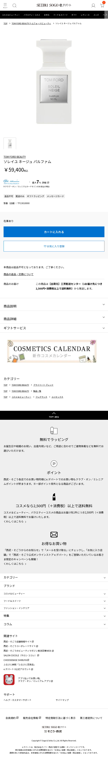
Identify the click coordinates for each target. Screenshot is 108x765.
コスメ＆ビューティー (11, 14)
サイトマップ (62, 699)
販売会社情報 (30, 718)
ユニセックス (57, 397)
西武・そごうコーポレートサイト (20, 645)
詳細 (44, 182)
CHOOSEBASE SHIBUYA (15, 659)
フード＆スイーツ (60, 14)
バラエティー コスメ (32, 14)
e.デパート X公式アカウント (17, 669)
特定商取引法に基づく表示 (61, 718)
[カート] (102, 5)
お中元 (46, 14)
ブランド (9, 586)
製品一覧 (37, 391)
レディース (85, 14)
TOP (5, 23)
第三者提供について (91, 718)
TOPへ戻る (54, 416)
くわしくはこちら (14, 521)
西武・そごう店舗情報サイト (17, 641)
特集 (6, 615)
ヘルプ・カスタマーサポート (17, 699)
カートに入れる (54, 232)
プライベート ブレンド (43, 385)
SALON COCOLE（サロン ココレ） (20, 655)
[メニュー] (5, 5)
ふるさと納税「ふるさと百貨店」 (20, 664)
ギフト (74, 14)
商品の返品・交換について (19, 274)
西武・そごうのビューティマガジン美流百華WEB (27, 650)
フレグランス (41, 397)
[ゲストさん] (93, 5)
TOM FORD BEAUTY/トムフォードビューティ (31, 23)
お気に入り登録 (55, 246)
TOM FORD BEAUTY (15, 157)
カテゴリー (11, 577)
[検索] (14, 5)
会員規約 (11, 718)
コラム (8, 624)
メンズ (96, 14)
